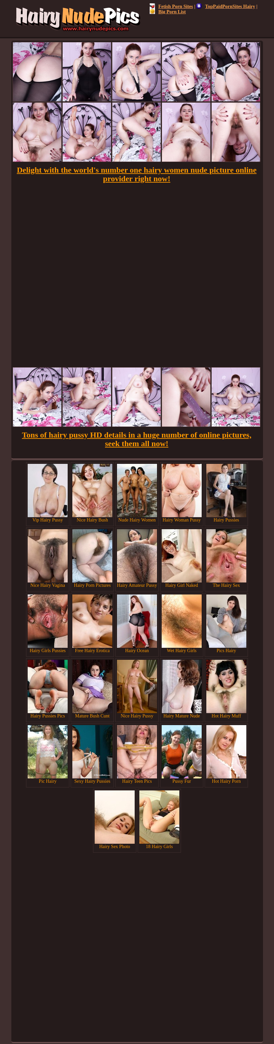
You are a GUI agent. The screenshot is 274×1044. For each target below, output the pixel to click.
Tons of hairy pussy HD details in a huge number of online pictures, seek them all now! (136, 439)
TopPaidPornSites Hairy (225, 6)
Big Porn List (168, 11)
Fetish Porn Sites (171, 6)
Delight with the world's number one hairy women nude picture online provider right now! (136, 174)
